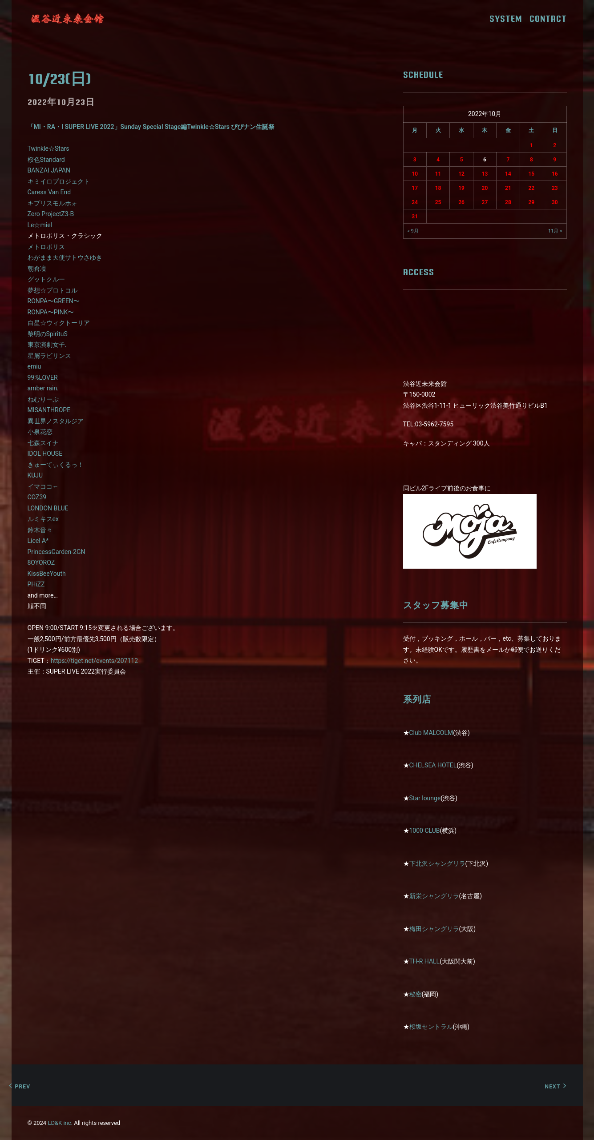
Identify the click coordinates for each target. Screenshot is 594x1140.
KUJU (35, 475)
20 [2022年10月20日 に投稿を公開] (485, 188)
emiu (34, 366)
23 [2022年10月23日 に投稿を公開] (555, 188)
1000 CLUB (424, 830)
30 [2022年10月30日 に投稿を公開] (555, 202)
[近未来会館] (68, 18)
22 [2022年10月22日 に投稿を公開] (531, 188)
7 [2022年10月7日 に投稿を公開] (507, 160)
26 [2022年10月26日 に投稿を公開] (461, 202)
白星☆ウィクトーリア (59, 322)
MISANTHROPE (49, 409)
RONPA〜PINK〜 (51, 312)
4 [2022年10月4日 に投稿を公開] (438, 160)
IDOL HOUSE (45, 453)
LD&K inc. (60, 1123)
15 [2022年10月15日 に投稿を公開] (531, 174)
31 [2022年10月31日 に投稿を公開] (415, 216)
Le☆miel (40, 225)
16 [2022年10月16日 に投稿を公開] (555, 174)
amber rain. (43, 388)
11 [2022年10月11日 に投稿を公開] (438, 174)
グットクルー (46, 279)
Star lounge (425, 798)
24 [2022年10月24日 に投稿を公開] (415, 202)
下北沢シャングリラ (437, 863)
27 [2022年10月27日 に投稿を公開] (485, 202)
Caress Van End (49, 192)
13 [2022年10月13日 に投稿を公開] (485, 174)
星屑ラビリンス (49, 355)
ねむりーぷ (43, 399)
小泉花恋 (40, 431)
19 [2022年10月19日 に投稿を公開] (461, 188)
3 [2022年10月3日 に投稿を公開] (414, 160)
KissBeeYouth (47, 573)
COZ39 (37, 497)
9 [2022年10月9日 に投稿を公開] (554, 160)
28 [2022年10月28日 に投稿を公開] (508, 202)
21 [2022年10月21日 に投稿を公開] (508, 188)
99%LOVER (43, 377)
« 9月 (413, 231)
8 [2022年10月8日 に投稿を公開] (531, 160)
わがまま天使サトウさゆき (65, 257)
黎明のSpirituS (48, 333)
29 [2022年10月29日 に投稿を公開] (531, 202)
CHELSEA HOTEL (433, 765)
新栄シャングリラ (434, 895)
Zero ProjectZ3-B (51, 213)
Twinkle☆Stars (48, 148)
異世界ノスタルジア (56, 421)
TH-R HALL (424, 961)
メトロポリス (46, 246)
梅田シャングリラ (434, 928)
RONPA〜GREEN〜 (54, 301)
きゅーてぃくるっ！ (56, 464)
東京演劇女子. (47, 344)
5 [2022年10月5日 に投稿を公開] (461, 160)
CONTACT (548, 19)
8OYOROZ (41, 562)
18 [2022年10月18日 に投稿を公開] (438, 188)
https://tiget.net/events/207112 (94, 660)
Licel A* (38, 540)
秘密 (415, 994)
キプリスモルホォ (52, 203)
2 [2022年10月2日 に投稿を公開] (554, 145)
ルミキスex (43, 518)
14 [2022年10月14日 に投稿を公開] (508, 174)
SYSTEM (509, 19)
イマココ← (43, 486)
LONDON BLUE (48, 508)
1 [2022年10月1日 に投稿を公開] (531, 145)
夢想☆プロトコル (52, 290)
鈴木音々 (40, 530)
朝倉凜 (37, 268)
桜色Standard (46, 159)
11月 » (555, 231)
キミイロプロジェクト (59, 181)
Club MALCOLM (431, 732)
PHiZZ (36, 584)
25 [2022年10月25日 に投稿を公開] (438, 202)
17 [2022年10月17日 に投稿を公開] (415, 188)
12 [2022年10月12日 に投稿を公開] (461, 174)
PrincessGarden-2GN (56, 551)
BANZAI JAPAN (49, 170)
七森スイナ (43, 442)
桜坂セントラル (431, 1026)
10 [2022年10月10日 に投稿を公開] (415, 174)
